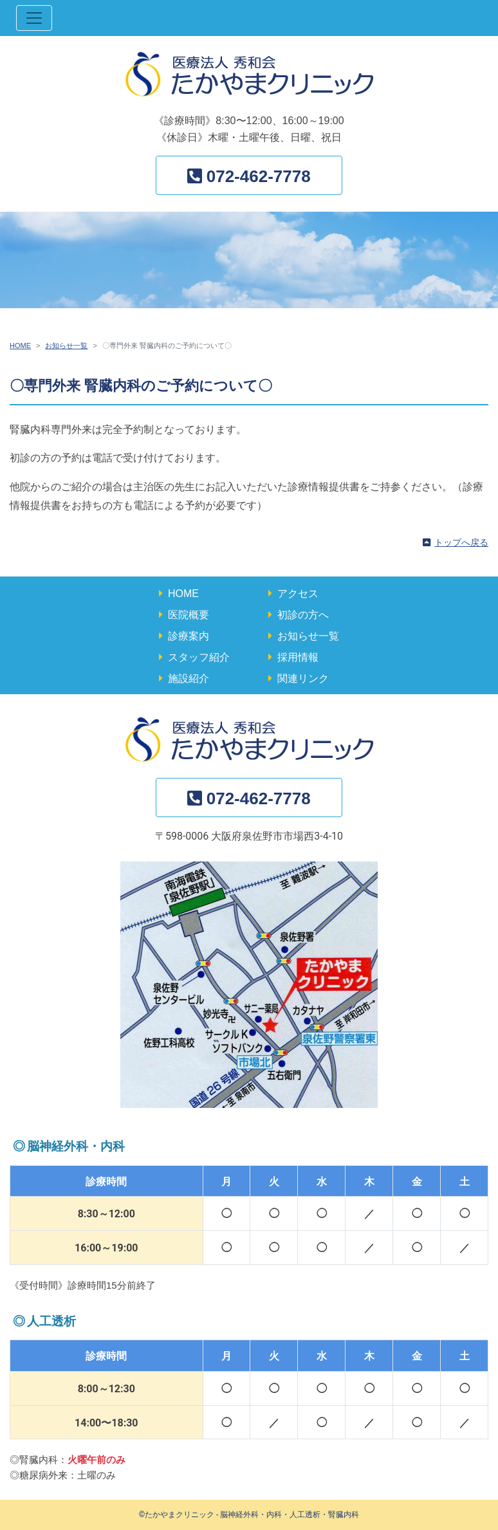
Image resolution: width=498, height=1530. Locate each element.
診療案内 (188, 636)
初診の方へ (303, 614)
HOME (20, 345)
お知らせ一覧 (66, 345)
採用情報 (297, 657)
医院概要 (188, 614)
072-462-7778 (259, 176)
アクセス (297, 593)
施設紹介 (188, 678)
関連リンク (303, 678)
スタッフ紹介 (199, 657)
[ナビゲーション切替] (34, 18)
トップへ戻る (461, 542)
